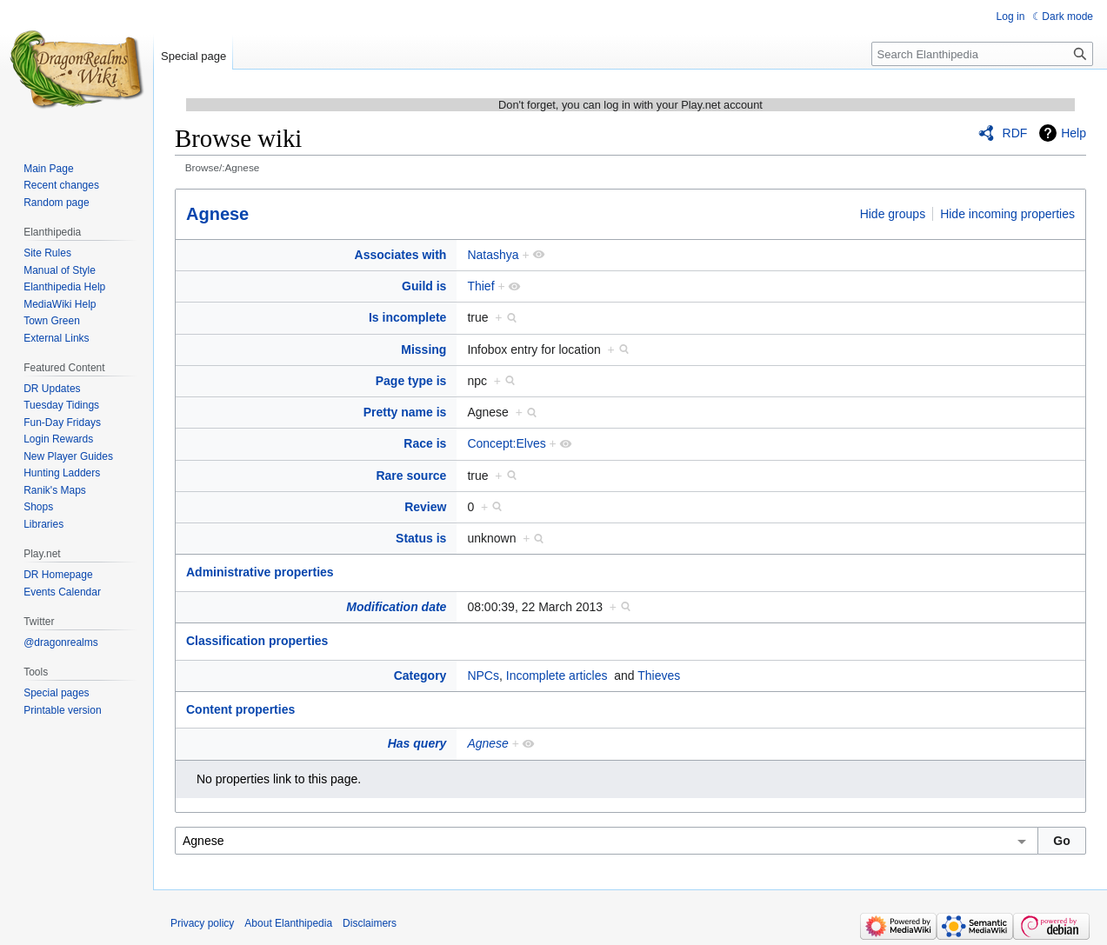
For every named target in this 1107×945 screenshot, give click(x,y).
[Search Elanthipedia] (982, 54)
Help (1073, 133)
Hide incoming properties (1007, 214)
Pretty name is (405, 412)
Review (425, 507)
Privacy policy (202, 923)
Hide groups (893, 214)
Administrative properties (260, 572)
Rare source (411, 475)
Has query (417, 743)
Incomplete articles (557, 675)
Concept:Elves (506, 443)
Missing (423, 349)
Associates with (401, 255)
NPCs (483, 675)
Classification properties (257, 641)
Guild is (424, 286)
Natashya (492, 255)
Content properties (240, 709)
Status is (421, 538)
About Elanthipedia (288, 923)
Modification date (396, 607)
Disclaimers (370, 923)
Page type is (411, 381)
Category (420, 675)
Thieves (658, 675)
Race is (424, 443)
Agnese (217, 213)
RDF (1015, 133)
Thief (480, 286)
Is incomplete (407, 317)
